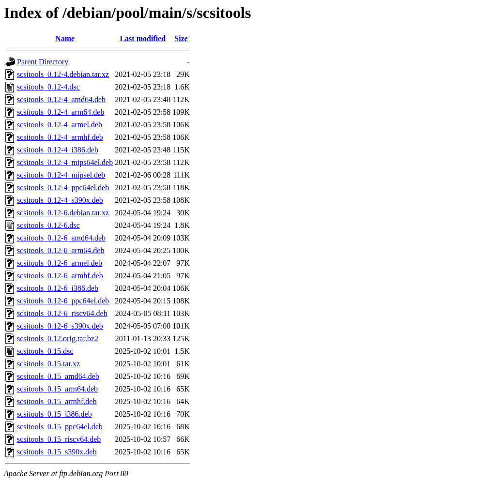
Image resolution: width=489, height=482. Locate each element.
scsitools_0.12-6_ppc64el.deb (63, 301)
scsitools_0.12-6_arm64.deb (60, 250)
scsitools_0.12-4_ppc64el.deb (63, 187)
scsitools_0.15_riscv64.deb (59, 439)
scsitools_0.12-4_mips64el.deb (65, 162)
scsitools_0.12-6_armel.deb (59, 263)
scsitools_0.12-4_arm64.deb (60, 112)
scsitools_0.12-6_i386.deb (57, 288)
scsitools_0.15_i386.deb (54, 414)
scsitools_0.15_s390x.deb (56, 452)
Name (65, 38)
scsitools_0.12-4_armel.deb (59, 124)
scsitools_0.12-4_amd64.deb (61, 99)
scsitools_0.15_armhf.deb (56, 401)
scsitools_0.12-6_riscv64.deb (62, 313)
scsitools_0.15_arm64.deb (57, 389)
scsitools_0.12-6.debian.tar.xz (63, 213)
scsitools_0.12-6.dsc (48, 225)
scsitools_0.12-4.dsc (48, 87)
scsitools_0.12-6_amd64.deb (61, 238)
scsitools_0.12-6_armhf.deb (60, 275)
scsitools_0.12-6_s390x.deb (60, 326)
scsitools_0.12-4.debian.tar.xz (63, 74)
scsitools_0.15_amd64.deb (58, 376)
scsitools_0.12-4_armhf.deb (60, 137)
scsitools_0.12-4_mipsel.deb (61, 175)
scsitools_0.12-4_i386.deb (57, 150)
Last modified (143, 38)
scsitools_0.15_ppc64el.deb (60, 426)
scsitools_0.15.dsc (45, 351)
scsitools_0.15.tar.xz (48, 364)
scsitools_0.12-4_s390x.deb (60, 200)
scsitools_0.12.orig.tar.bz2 (57, 338)
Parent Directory (42, 62)
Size (181, 38)
